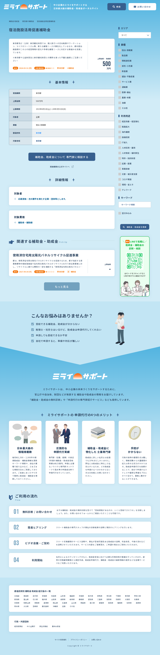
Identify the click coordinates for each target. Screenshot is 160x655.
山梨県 (53, 599)
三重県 (99, 599)
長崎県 (138, 603)
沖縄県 (55, 606)
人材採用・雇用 (128, 147)
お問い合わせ (96, 639)
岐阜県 (72, 599)
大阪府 (127, 599)
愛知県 (90, 599)
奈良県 (16, 603)
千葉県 (118, 596)
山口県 (73, 603)
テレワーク (126, 189)
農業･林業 (126, 97)
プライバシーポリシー (79, 639)
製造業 (125, 55)
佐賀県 (129, 603)
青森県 (26, 596)
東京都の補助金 (28, 21)
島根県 (46, 603)
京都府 (118, 599)
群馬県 (99, 596)
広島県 (64, 603)
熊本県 (16, 606)
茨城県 (81, 596)
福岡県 (119, 603)
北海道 (16, 596)
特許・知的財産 (128, 158)
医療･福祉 (126, 92)
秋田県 (53, 596)
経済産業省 (18, 626)
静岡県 (81, 599)
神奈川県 (137, 596)
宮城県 (44, 596)
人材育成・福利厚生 (130, 153)
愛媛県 (101, 603)
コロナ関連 (126, 179)
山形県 (62, 596)
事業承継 (126, 168)
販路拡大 (126, 126)
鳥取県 (36, 603)
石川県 (35, 599)
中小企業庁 (31, 626)
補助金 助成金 (14, 21)
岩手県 (35, 596)
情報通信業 (126, 60)
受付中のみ (126, 213)
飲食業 (125, 71)
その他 (125, 108)
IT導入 (124, 142)
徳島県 (83, 603)
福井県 (44, 599)
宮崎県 (35, 606)
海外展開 (126, 132)
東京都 (38, 133)
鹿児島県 (45, 606)
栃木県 (90, 596)
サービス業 (126, 81)
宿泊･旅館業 (127, 50)
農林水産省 (56, 626)
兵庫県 (136, 599)
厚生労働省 (43, 626)
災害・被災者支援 (129, 174)
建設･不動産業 (128, 76)
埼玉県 (108, 596)
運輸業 (125, 87)
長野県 (62, 599)
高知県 (110, 603)
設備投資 (126, 137)
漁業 (124, 102)
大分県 (26, 606)
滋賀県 (108, 599)
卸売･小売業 (127, 66)
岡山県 (55, 603)
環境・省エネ (127, 184)
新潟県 (16, 599)
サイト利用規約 (60, 639)
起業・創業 (126, 163)
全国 (63, 606)
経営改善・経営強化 (130, 121)
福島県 (72, 596)
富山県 (26, 599)
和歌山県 (27, 603)
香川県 (92, 603)
